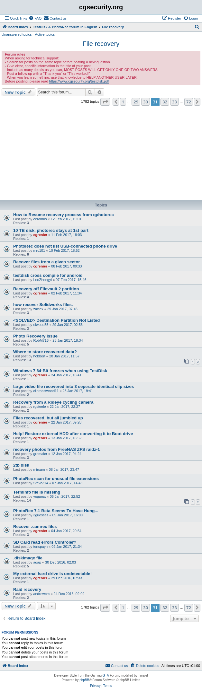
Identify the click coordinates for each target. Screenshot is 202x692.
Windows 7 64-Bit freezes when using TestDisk (60, 370)
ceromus (40, 219)
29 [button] (135, 102)
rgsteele (39, 406)
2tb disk (21, 465)
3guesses (40, 515)
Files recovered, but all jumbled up (48, 418)
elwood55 (40, 325)
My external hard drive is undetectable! (52, 573)
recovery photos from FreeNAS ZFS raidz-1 (56, 449)
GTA (106, 675)
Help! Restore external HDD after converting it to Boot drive (73, 433)
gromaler (40, 454)
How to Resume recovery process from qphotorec (63, 214)
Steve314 (40, 483)
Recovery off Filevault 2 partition (46, 288)
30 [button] (145, 102)
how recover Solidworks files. (43, 304)
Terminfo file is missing (36, 492)
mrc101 (39, 250)
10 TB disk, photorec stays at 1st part (50, 230)
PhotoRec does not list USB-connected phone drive (65, 246)
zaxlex (38, 309)
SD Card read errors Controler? (44, 542)
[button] (105, 102)
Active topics (45, 34)
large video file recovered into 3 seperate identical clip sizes (73, 386)
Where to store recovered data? (45, 351)
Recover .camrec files (35, 526)
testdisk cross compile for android (47, 275)
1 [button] (123, 102)
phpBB (84, 680)
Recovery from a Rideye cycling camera (53, 402)
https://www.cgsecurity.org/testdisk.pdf (79, 81)
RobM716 (41, 340)
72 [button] (188, 102)
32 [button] (164, 102)
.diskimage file (27, 558)
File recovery (101, 43)
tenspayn (40, 546)
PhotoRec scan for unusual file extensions (56, 478)
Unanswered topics (17, 34)
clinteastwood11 (46, 391)
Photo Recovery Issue (35, 336)
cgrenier (40, 235)
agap (37, 562)
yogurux (39, 496)
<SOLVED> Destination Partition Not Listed (56, 320)
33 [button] (174, 102)
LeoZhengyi (42, 280)
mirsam (39, 469)
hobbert (39, 356)
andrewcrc (41, 594)
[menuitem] (35, 18)
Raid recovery (27, 589)
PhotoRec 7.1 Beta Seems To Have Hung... (55, 510)
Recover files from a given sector (46, 261)
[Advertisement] (101, 154)
